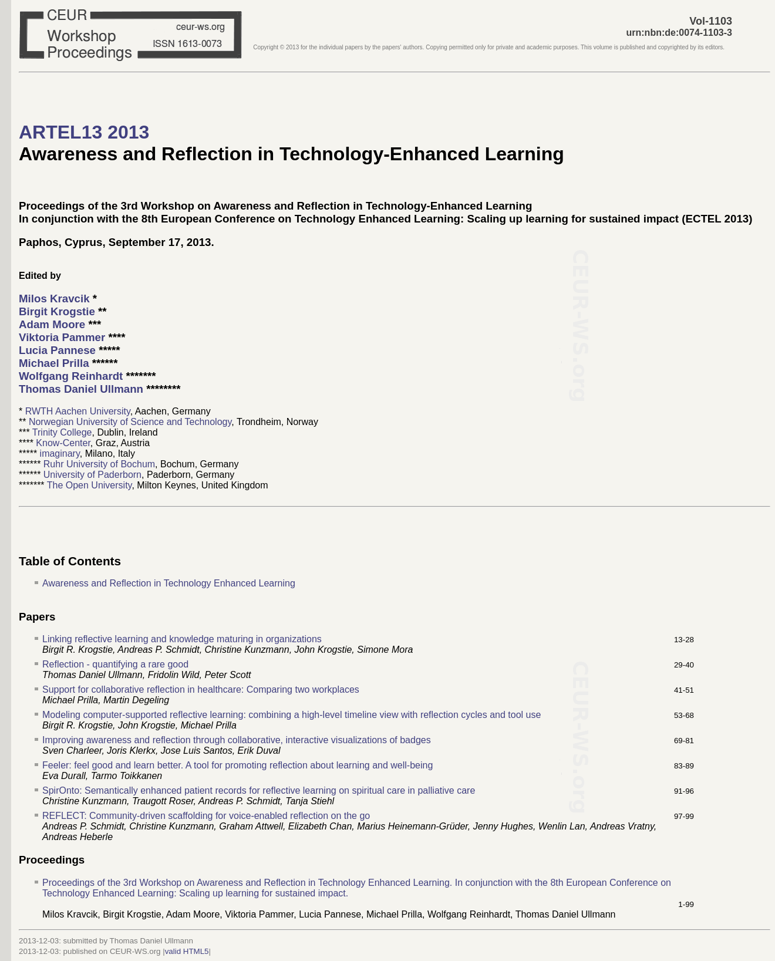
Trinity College (62, 432)
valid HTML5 (187, 951)
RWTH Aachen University (77, 411)
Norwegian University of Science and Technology (130, 422)
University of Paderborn (92, 475)
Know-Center (63, 443)
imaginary (60, 453)
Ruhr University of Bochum (99, 464)
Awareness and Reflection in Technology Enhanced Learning (168, 583)
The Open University (89, 485)
